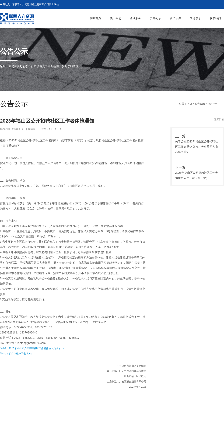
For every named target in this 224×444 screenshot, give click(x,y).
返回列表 (219, 119)
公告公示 (200, 103)
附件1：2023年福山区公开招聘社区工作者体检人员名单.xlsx (33, 348)
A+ (50, 129)
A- (55, 129)
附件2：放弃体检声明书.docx (16, 353)
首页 (189, 103)
